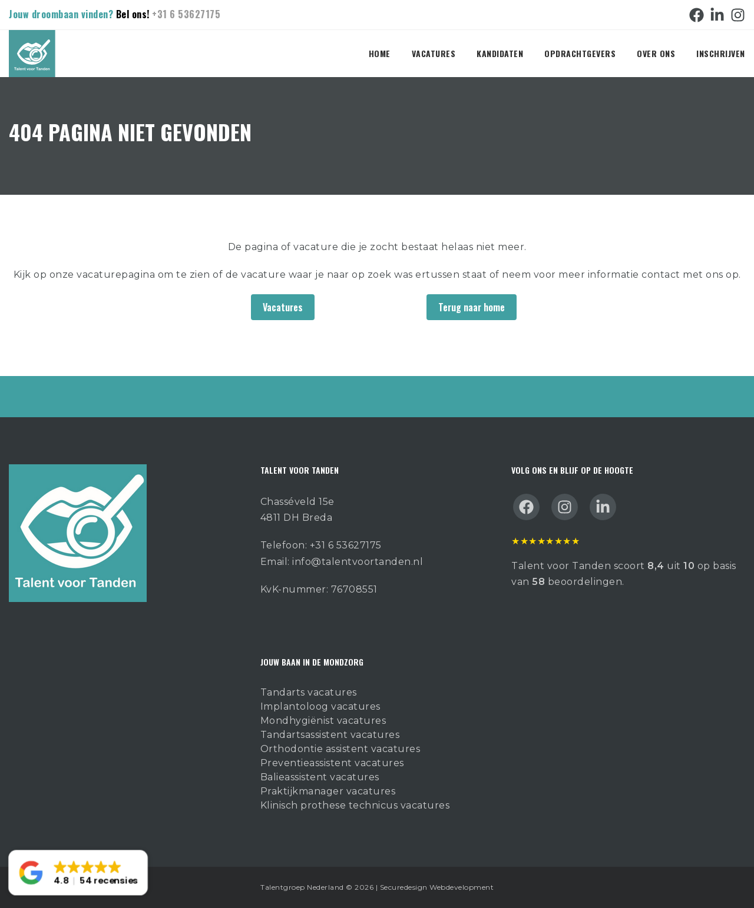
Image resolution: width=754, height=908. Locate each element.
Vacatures (434, 53)
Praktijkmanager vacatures (328, 791)
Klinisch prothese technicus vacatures (355, 805)
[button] (78, 873)
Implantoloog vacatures (320, 706)
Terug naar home (471, 307)
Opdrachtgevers (580, 53)
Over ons (656, 53)
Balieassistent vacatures (319, 777)
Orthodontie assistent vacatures (340, 748)
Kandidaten (500, 53)
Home (380, 53)
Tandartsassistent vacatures (330, 734)
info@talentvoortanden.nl (357, 561)
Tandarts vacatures (308, 692)
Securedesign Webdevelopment (437, 887)
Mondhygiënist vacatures (323, 720)
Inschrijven (720, 53)
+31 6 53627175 (186, 14)
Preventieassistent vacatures (332, 763)
